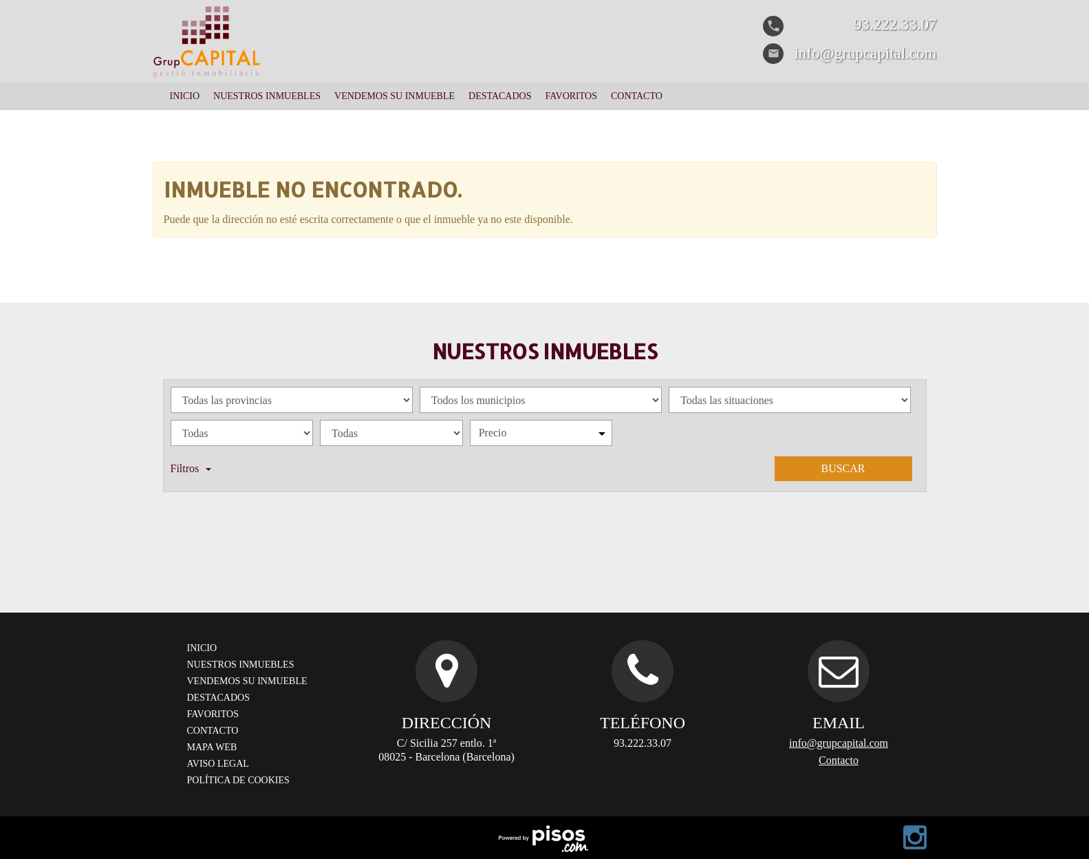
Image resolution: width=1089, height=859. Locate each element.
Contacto (636, 96)
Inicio (185, 96)
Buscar (843, 468)
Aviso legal (218, 764)
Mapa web (212, 747)
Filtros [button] (191, 468)
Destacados (499, 96)
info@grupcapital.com (838, 743)
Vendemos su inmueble (394, 96)
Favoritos (570, 96)
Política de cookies (238, 780)
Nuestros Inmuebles (267, 96)
